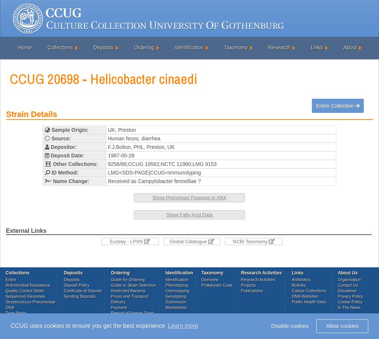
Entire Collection (338, 106)
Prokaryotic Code (217, 285)
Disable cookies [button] (290, 326)
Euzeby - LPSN (130, 241)
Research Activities (258, 279)
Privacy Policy (350, 296)
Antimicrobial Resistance (28, 285)
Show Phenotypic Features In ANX (189, 198)
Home (25, 47)
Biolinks (299, 285)
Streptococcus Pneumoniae (31, 302)
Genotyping (175, 296)
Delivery (118, 302)
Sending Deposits (80, 296)
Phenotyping (176, 285)
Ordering (144, 47)
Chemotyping (177, 291)
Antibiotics (301, 279)
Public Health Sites (309, 302)
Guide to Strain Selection (133, 285)
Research (279, 47)
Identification (189, 47)
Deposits (103, 47)
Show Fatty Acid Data (189, 215)
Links (317, 47)
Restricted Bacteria (128, 291)
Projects (248, 285)
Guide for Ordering (128, 279)
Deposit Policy (77, 285)
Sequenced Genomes (25, 296)
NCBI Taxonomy (253, 241)
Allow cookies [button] (342, 326)
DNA (10, 307)
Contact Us (348, 285)
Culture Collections (309, 291)
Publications (252, 291)
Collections (60, 47)
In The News (349, 307)
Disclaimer (347, 291)
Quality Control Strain (25, 291)
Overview (209, 279)
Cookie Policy (350, 302)
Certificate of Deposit (83, 291)
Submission (176, 302)
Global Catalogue (191, 241)
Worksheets (176, 307)
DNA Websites (305, 296)
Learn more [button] (183, 326)
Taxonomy (236, 47)
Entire (11, 279)
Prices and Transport (130, 296)
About (350, 47)
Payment (119, 307)
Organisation (349, 279)
